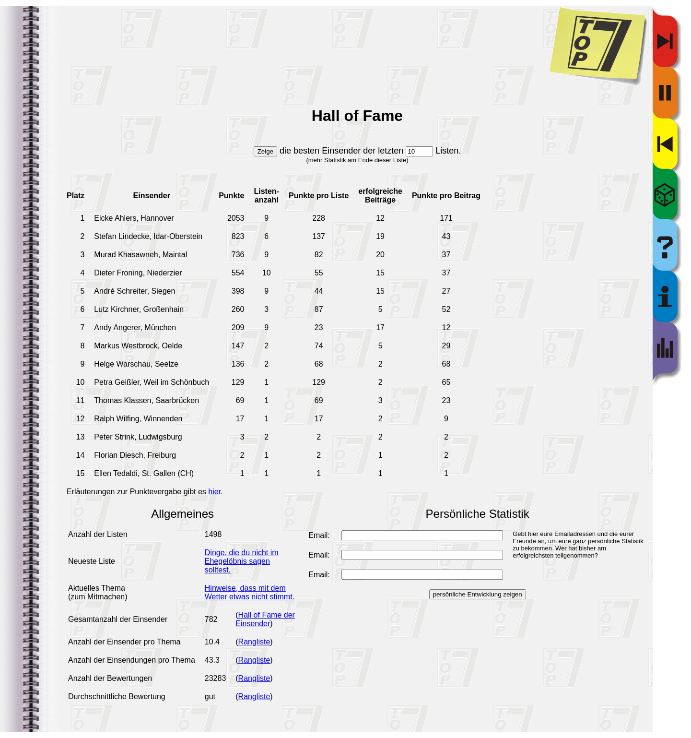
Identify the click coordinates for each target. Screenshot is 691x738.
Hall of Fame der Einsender (265, 619)
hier (214, 492)
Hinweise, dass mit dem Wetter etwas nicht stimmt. (249, 592)
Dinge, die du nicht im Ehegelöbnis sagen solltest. (242, 561)
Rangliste (254, 642)
